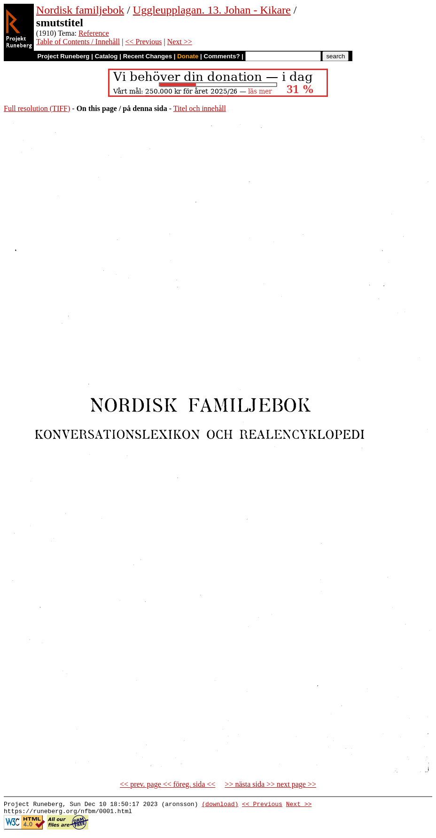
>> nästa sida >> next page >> (270, 784)
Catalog (106, 56)
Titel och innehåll (199, 108)
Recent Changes (147, 56)
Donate (187, 56)
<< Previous (143, 42)
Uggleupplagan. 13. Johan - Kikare (212, 10)
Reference (93, 33)
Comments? (222, 56)
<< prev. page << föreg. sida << (167, 784)
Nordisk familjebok (80, 10)
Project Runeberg (63, 56)
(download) (220, 805)
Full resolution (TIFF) (37, 108)
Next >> (179, 42)
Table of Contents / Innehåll (78, 42)
